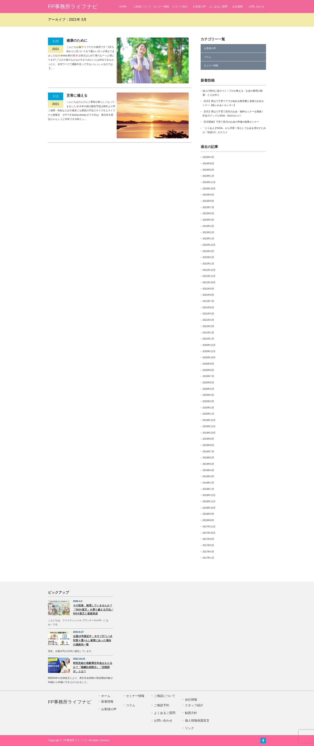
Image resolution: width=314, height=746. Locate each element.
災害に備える (77, 95)
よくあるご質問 (218, 6)
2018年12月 (209, 495)
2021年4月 (208, 320)
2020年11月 (209, 351)
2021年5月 (208, 313)
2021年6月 (208, 307)
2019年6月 (208, 457)
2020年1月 (208, 413)
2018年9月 (208, 514)
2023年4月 (208, 219)
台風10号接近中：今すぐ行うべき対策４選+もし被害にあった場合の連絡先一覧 (93, 640)
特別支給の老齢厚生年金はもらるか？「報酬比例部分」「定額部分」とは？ (92, 667)
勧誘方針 (191, 713)
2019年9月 (208, 438)
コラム (207, 57)
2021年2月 (208, 332)
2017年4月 (208, 551)
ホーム (105, 696)
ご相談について (142, 6)
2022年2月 (208, 257)
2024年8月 (208, 163)
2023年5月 (208, 213)
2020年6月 (208, 382)
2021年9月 (208, 288)
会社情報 (237, 6)
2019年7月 (208, 451)
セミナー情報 (161, 6)
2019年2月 (208, 482)
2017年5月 (208, 545)
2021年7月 (208, 301)
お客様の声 (199, 6)
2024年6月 (208, 169)
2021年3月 (208, 326)
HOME (123, 6)
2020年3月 (208, 401)
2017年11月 (209, 526)
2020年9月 (208, 363)
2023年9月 (208, 194)
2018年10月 (209, 507)
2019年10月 (209, 432)
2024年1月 (208, 176)
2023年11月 (209, 182)
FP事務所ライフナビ (73, 6)
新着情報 (107, 701)
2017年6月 (208, 539)
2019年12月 (209, 420)
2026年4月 (208, 157)
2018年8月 (208, 520)
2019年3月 (208, 476)
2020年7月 (208, 376)
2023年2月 (208, 232)
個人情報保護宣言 (197, 720)
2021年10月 (209, 282)
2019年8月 (208, 445)
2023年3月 (208, 226)
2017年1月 (208, 557)
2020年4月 (208, 395)
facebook (263, 740)
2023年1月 (208, 238)
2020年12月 (209, 345)
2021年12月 (209, 270)
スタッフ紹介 (180, 6)
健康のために (77, 40)
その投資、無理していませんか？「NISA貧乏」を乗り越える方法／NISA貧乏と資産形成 (93, 609)
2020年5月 (208, 389)
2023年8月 (208, 201)
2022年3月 (208, 251)
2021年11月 (209, 276)
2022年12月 (209, 245)
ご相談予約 (161, 705)
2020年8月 (208, 370)
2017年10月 (209, 533)
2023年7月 (208, 207)
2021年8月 (208, 294)
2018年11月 (209, 501)
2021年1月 (208, 338)
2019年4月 (208, 470)
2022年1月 (208, 263)
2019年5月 (208, 464)
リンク (189, 728)
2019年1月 (208, 489)
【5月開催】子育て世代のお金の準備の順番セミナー (231, 121)
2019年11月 (209, 426)
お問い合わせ (256, 6)
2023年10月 (209, 188)
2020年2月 (208, 407)
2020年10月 (209, 357)
